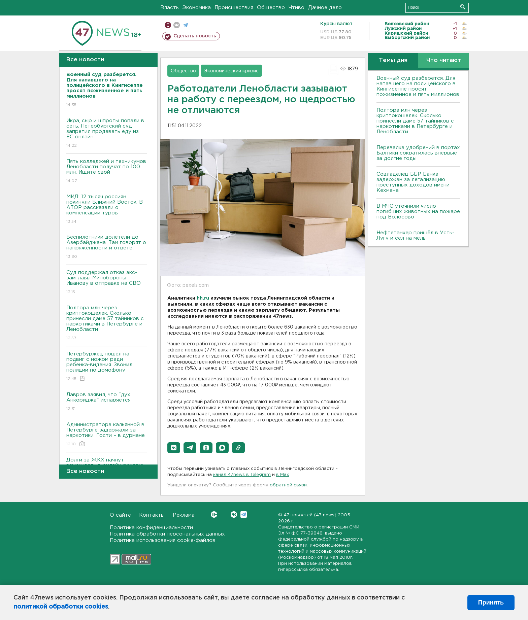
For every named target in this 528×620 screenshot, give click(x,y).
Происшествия (233, 7)
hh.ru (203, 298)
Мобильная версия (168, 25)
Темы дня (393, 60)
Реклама (184, 515)
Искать (462, 6)
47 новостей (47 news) (310, 515)
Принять (491, 602)
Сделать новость (194, 36)
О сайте (120, 515)
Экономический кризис (231, 71)
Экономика (197, 7)
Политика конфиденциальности (151, 527)
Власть (169, 7)
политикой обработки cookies (60, 607)
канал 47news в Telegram (242, 475)
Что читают (443, 60)
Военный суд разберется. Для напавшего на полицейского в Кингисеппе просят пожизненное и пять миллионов (417, 86)
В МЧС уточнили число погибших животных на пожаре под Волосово (418, 211)
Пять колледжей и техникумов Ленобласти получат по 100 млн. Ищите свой (106, 171)
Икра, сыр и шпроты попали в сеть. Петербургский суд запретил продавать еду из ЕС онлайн (106, 133)
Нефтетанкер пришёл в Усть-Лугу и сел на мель (415, 235)
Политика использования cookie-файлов (163, 540)
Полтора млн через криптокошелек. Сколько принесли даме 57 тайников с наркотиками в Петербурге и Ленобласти (106, 323)
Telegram (243, 514)
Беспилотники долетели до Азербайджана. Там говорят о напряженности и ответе (106, 247)
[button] (173, 447)
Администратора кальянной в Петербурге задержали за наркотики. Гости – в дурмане (106, 434)
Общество (271, 7)
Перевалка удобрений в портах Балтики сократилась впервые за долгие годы (418, 153)
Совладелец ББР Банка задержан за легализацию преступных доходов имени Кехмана (413, 182)
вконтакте (176, 25)
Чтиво (296, 7)
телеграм (185, 25)
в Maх (282, 475)
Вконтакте (214, 514)
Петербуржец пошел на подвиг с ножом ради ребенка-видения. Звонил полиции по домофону (106, 367)
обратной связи (288, 485)
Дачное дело (325, 7)
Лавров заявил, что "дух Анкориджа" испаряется (106, 402)
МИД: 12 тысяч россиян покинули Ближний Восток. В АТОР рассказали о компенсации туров (106, 210)
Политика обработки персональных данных (167, 534)
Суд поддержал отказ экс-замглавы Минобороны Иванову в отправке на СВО (106, 282)
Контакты (152, 515)
